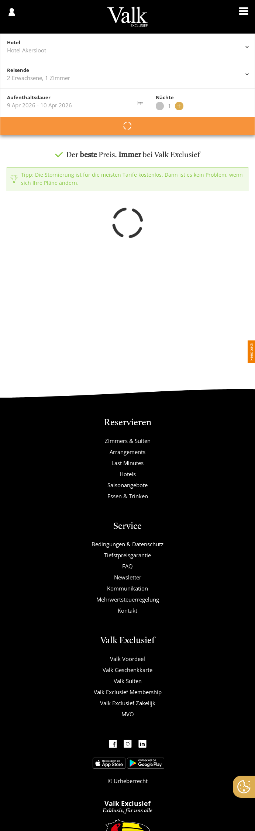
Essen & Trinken (127, 496)
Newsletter (127, 577)
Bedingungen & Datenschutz (127, 544)
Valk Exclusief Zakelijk (127, 703)
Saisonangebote (127, 485)
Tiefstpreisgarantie (127, 555)
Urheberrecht (130, 781)
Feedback (251, 352)
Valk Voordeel (127, 658)
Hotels (128, 474)
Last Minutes (127, 463)
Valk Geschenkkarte (127, 670)
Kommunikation (127, 588)
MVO (127, 714)
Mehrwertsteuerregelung (127, 599)
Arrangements (127, 452)
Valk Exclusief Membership (128, 692)
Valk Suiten (128, 681)
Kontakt (127, 610)
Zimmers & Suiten (128, 440)
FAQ (127, 566)
